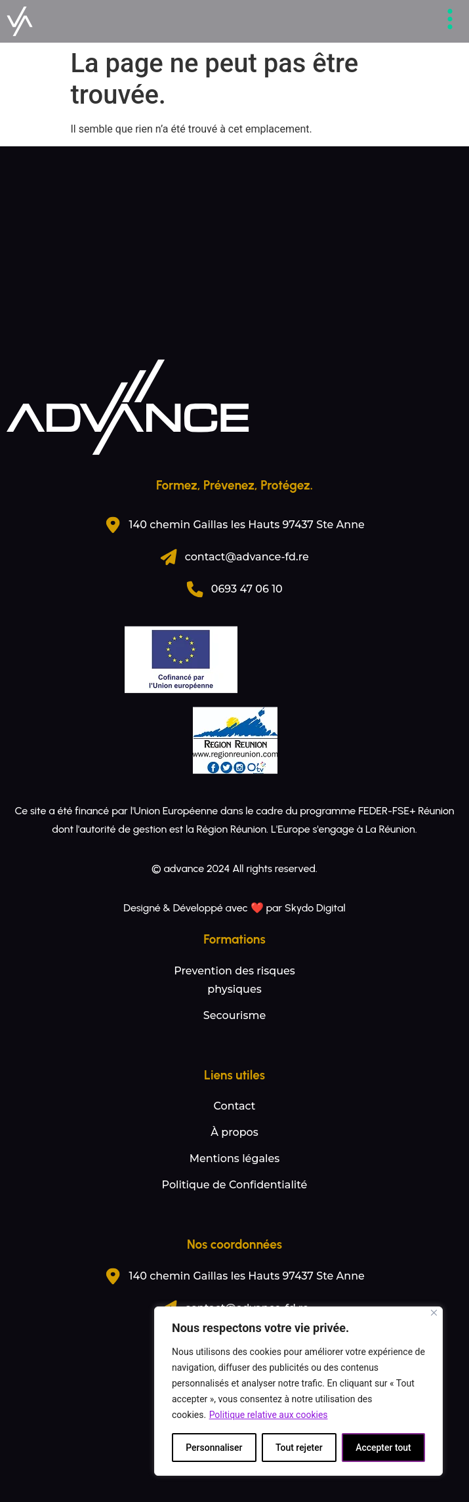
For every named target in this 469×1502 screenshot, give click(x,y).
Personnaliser (214, 1447)
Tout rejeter (299, 1447)
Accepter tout (383, 1447)
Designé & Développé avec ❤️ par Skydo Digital (234, 908)
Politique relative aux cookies (268, 1414)
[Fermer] (434, 1313)
